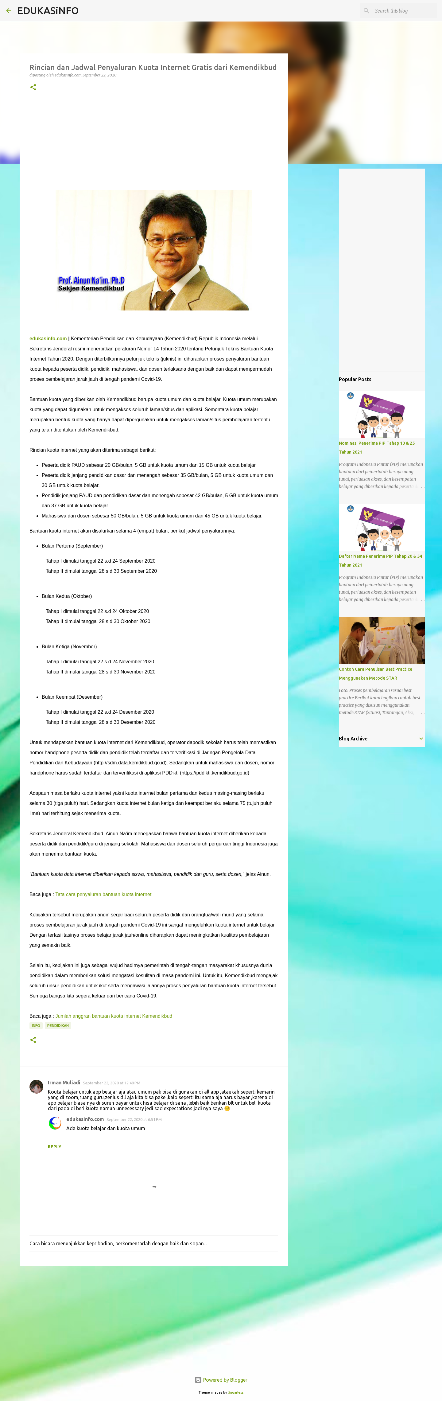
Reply (54, 1146)
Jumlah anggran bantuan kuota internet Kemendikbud (114, 1016)
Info (36, 1026)
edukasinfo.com (48, 338)
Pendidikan (58, 1026)
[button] (33, 88)
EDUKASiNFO (48, 10)
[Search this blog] (405, 10)
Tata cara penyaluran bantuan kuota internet (103, 894)
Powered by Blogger (221, 1380)
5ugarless (235, 1392)
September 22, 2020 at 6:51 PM (134, 1119)
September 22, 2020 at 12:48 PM (111, 1083)
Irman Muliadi (64, 1082)
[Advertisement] (153, 147)
